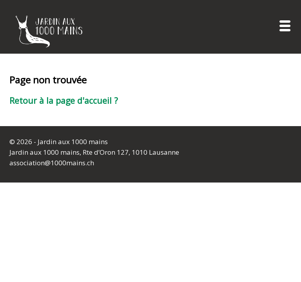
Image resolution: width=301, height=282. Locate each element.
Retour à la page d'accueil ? (63, 100)
